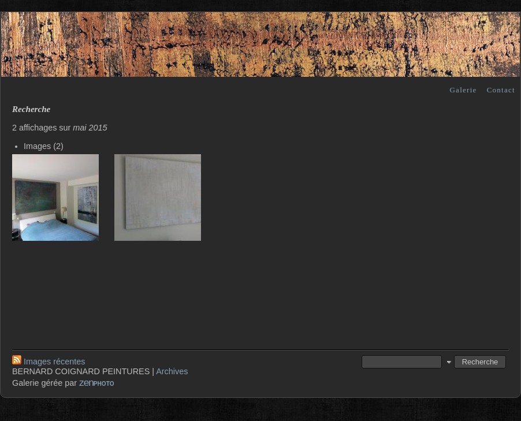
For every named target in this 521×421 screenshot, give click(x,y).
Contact (501, 89)
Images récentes (48, 361)
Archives (172, 371)
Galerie (463, 89)
